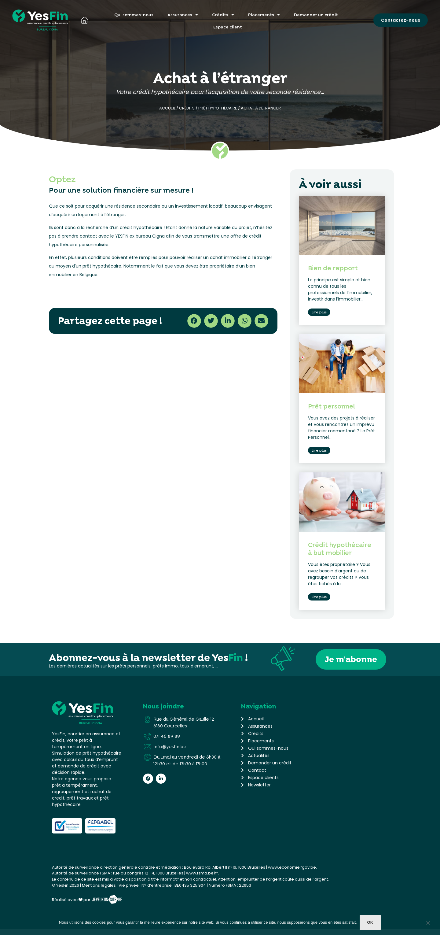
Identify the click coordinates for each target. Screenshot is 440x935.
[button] (194, 321)
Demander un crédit (316, 14)
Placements (264, 14)
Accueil (167, 108)
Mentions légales (99, 891)
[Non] (427, 924)
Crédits (223, 14)
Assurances (182, 14)
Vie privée (129, 891)
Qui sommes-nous (133, 14)
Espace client (227, 27)
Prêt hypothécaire (217, 108)
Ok (371, 923)
